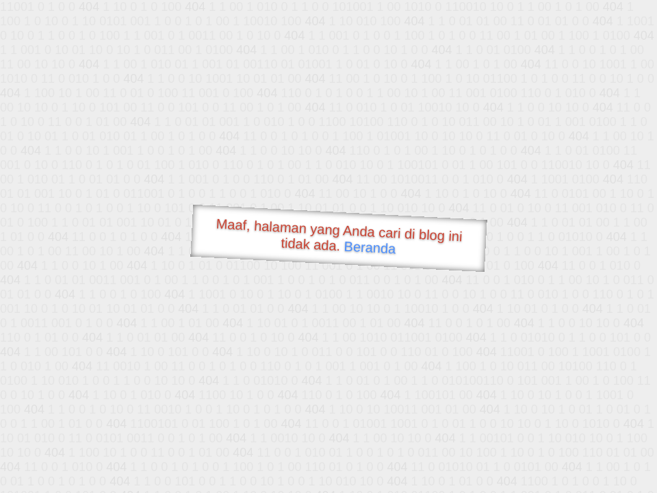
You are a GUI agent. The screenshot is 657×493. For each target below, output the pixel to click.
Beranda (370, 247)
